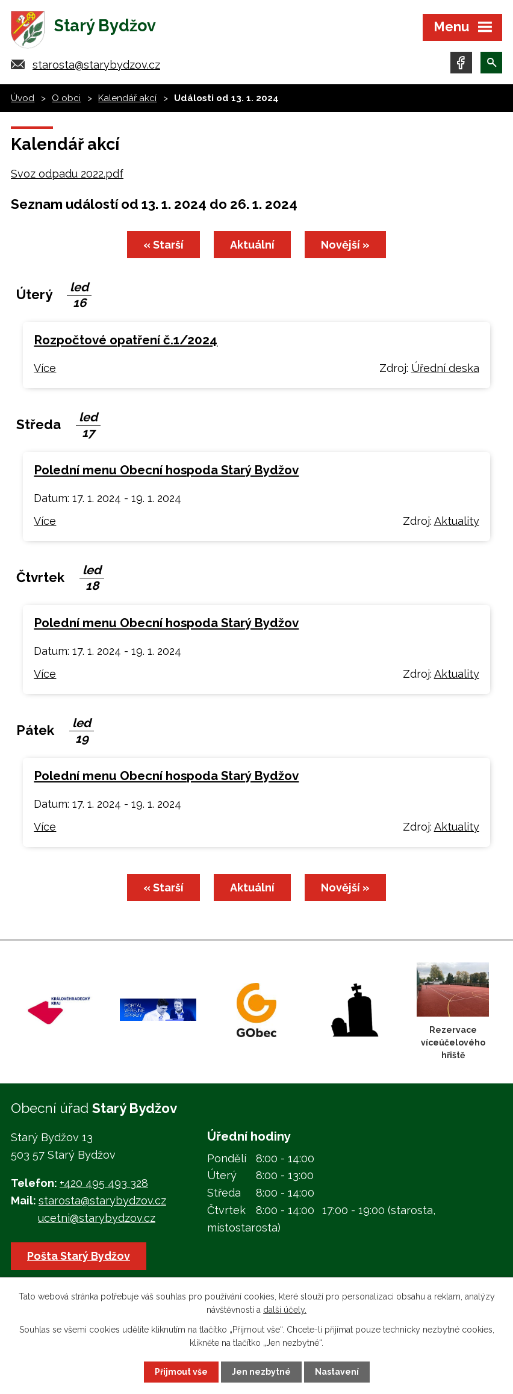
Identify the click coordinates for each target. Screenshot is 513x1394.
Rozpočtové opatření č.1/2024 (125, 340)
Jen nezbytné (261, 1372)
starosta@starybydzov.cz (96, 64)
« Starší (163, 244)
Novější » (345, 244)
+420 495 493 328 (104, 1183)
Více (45, 368)
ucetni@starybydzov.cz (96, 1218)
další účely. (284, 1310)
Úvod (22, 98)
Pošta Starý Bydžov (78, 1256)
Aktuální (252, 244)
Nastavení (337, 1372)
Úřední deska (445, 368)
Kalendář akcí (127, 98)
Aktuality (456, 521)
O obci (66, 98)
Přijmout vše (181, 1372)
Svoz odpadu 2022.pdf (67, 173)
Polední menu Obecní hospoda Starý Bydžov (166, 470)
